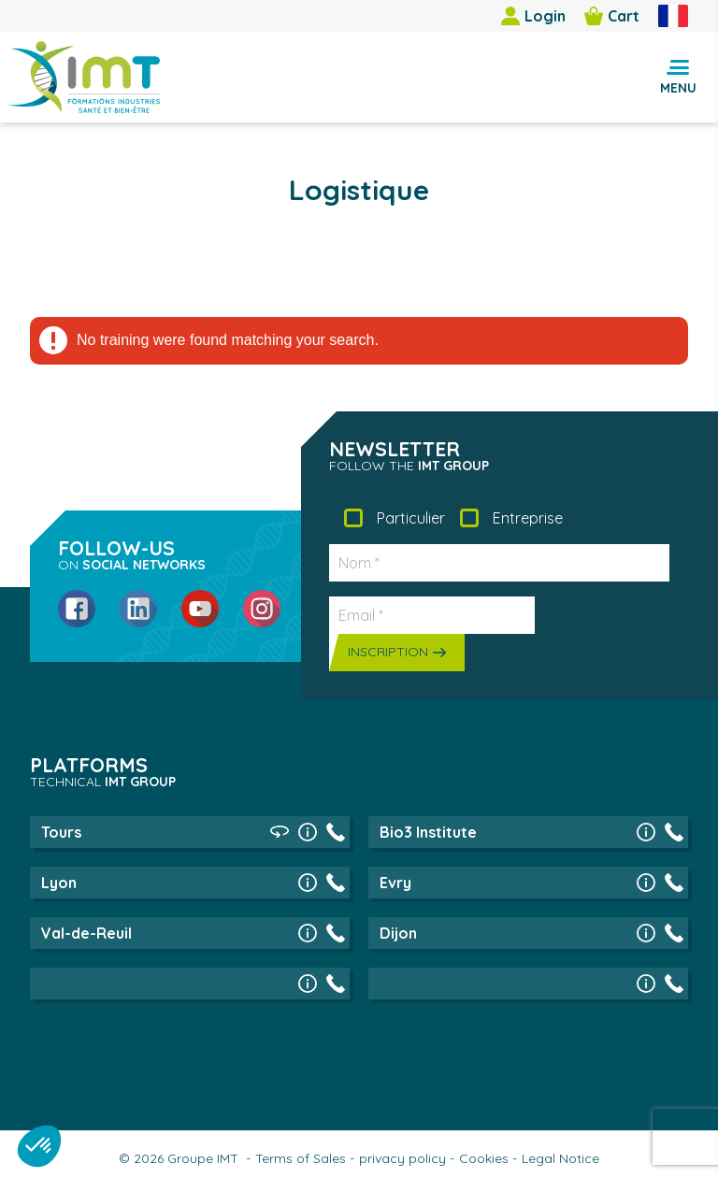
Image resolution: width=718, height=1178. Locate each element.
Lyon (59, 882)
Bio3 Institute (428, 832)
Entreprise (528, 518)
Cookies (484, 1158)
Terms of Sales (300, 1158)
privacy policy (402, 1158)
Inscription (388, 651)
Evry (395, 882)
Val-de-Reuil (86, 933)
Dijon (398, 933)
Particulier (411, 518)
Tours (61, 832)
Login (533, 16)
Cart (611, 16)
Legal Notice (560, 1158)
